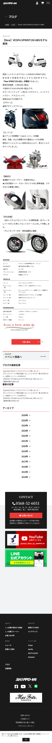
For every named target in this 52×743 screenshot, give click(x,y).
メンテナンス (32, 631)
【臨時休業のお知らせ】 (11, 381)
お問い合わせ (25, 715)
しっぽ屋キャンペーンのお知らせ (14, 376)
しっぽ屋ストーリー (12, 631)
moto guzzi (33, 653)
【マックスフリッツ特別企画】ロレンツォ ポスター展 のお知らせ (25, 373)
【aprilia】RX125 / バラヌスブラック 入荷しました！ (21, 371)
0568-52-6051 (28, 503)
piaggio (31, 657)
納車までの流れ (33, 627)
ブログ (7, 664)
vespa (30, 645)
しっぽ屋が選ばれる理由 (13, 627)
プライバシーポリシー (26, 726)
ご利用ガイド (25, 719)
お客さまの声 (9, 635)
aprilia (30, 649)
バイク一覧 (32, 641)
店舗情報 (8, 668)
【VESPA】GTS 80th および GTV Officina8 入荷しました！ (23, 379)
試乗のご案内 (9, 649)
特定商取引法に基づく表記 (25, 722)
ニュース (8, 645)
